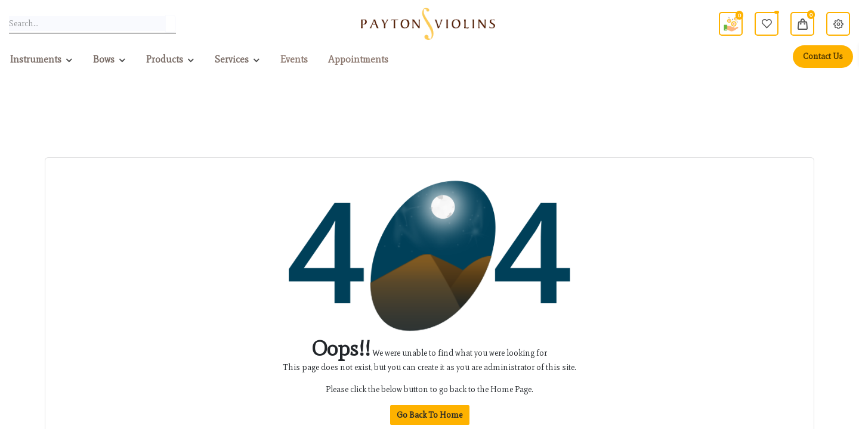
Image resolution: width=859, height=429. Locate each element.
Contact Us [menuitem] (823, 56)
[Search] (170, 24)
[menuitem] (294, 60)
